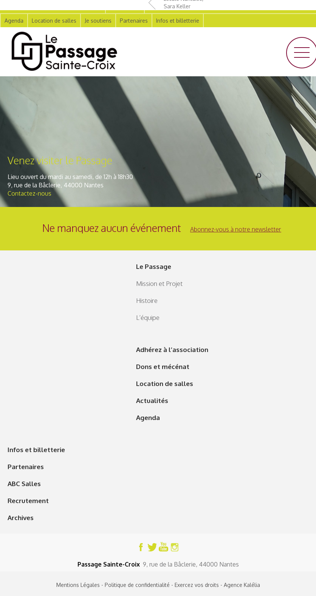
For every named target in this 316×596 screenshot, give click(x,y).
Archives (21, 518)
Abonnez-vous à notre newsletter (235, 229)
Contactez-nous (29, 193)
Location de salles (164, 384)
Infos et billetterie (36, 450)
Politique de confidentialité (137, 585)
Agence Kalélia (242, 585)
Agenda (148, 418)
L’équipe (148, 317)
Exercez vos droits (197, 585)
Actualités (152, 401)
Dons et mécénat (162, 367)
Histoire (147, 300)
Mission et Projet (159, 283)
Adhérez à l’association (172, 350)
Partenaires (26, 467)
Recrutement (28, 501)
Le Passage (153, 266)
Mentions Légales (78, 585)
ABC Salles (24, 484)
